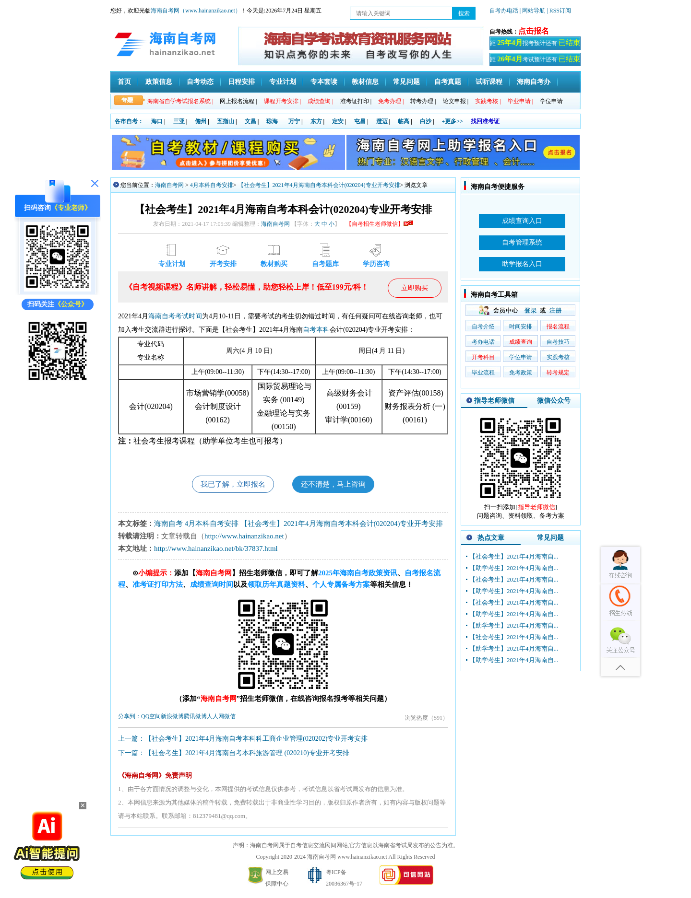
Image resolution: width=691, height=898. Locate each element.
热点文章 (490, 537)
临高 (403, 121)
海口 (157, 121)
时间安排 (520, 326)
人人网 (215, 718)
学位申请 (551, 101)
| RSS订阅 (559, 10)
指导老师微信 (494, 400)
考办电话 (483, 341)
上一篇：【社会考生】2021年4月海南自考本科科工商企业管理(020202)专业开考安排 (243, 740)
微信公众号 (554, 400)
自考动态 (200, 81)
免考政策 (520, 372)
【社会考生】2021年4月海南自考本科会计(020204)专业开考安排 (319, 185)
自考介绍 (483, 326)
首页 (124, 81)
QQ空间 (151, 718)
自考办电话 (503, 10)
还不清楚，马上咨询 (336, 485)
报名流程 (558, 326)
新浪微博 (172, 718)
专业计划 (282, 81)
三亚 (179, 121)
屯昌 (360, 121)
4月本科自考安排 (211, 185)
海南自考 (161, 316)
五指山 (225, 121)
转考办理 (423, 101)
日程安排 (241, 81)
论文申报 (455, 101)
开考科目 (483, 357)
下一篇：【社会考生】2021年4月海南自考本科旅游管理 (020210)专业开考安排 (233, 754)
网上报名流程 (238, 101)
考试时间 (188, 316)
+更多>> (453, 121)
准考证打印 (355, 101)
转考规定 (558, 372)
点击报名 (533, 31)
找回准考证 (485, 121)
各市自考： (129, 121)
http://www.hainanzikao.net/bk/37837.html (216, 550)
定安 (338, 121)
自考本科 (316, 329)
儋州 (200, 121)
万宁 (294, 121)
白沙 (425, 121)
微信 (230, 718)
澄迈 (382, 121)
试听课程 (489, 81)
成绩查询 (520, 341)
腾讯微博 (195, 718)
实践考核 (558, 357)
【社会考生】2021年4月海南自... (513, 556)
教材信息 (365, 81)
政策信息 (158, 81)
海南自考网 (169, 185)
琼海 (272, 121)
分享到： (129, 718)
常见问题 (406, 81)
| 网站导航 (532, 10)
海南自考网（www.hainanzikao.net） (196, 10)
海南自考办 (533, 81)
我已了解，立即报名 (229, 485)
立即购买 (414, 288)
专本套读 (323, 81)
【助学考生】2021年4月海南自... (513, 567)
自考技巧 (558, 341)
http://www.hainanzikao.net (244, 538)
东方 (316, 121)
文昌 (250, 121)
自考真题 (447, 81)
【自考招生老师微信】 (379, 224)
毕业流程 (483, 372)
